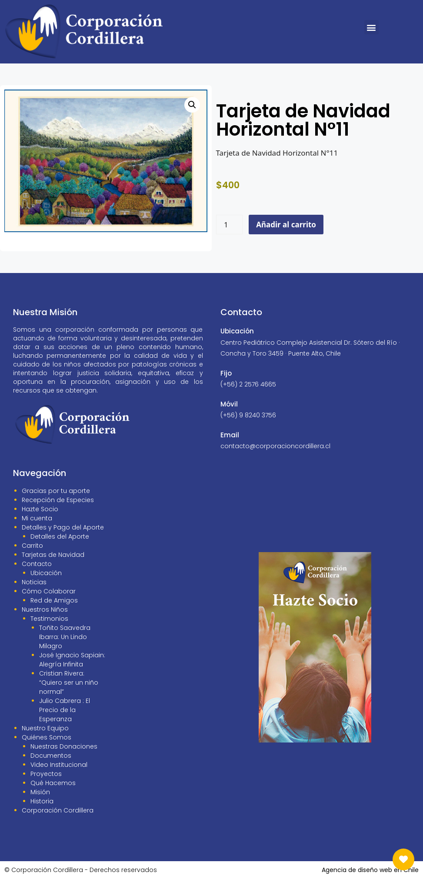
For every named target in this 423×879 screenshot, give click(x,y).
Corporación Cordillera (57, 810)
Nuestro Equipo (45, 728)
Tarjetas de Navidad (53, 554)
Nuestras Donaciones (63, 746)
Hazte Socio (40, 509)
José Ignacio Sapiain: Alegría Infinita (72, 660)
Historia (41, 801)
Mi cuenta (37, 518)
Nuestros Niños (45, 609)
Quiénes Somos (46, 737)
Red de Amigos (54, 600)
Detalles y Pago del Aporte (63, 527)
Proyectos (46, 773)
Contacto (37, 563)
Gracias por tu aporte (56, 490)
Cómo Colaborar (49, 591)
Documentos (50, 755)
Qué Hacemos (53, 783)
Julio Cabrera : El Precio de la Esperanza (64, 709)
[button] (371, 27)
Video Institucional (58, 764)
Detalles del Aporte (59, 536)
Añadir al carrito (286, 225)
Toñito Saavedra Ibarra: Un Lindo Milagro (64, 636)
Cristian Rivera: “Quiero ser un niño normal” (68, 682)
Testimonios (49, 618)
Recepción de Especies (58, 500)
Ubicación (46, 573)
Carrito (32, 545)
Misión (40, 792)
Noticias (34, 582)
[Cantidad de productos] (229, 224)
